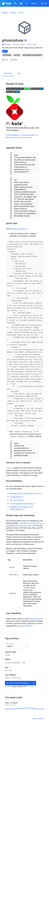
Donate (28, 137)
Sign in (34, 3)
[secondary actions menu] (33, 678)
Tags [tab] (19, 73)
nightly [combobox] (9, 641)
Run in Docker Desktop (17, 678)
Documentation (30, 135)
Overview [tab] (8, 73)
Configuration (16, 492)
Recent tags (10, 638)
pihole (13, 12)
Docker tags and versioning (22, 498)
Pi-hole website (13, 135)
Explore (5, 12)
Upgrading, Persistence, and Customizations (21, 503)
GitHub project (36, 613)
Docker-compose (19, 229)
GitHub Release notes (24, 520)
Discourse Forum (14, 137)
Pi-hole (7, 44)
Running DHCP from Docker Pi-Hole (25, 488)
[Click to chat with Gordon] (21, 3)
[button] (7, 55)
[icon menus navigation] (26, 3)
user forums (26, 621)
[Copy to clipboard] (24, 657)
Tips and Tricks (17, 495)
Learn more (38, 713)
